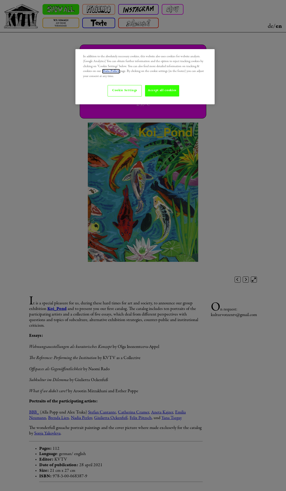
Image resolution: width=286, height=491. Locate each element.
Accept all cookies (162, 90)
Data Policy (111, 71)
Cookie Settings (124, 90)
